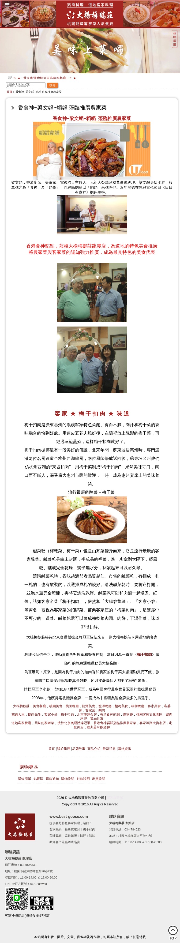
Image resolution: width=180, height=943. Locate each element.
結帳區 (38, 779)
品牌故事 (78, 749)
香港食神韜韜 (110, 714)
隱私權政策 (115, 798)
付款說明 (83, 779)
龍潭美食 (88, 706)
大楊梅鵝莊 (21, 706)
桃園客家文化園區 (149, 714)
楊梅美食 (121, 706)
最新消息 (109, 749)
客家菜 (90, 710)
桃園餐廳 (72, 706)
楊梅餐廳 (137, 706)
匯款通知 (52, 779)
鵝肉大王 (18, 714)
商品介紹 (94, 749)
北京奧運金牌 (87, 714)
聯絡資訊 (124, 749)
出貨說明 (98, 779)
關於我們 (63, 749)
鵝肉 (101, 710)
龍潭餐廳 (105, 706)
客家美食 (154, 706)
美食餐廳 (39, 706)
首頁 (9, 92)
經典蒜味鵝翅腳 (98, 727)
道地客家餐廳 (21, 723)
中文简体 (147, 5)
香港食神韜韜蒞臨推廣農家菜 (115, 723)
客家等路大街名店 (152, 723)
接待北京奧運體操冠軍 (73, 723)
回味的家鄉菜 (44, 723)
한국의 (133, 5)
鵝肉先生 (34, 714)
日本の (160, 5)
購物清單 (24, 779)
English (172, 5)
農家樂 (128, 714)
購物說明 (67, 779)
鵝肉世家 (96, 719)
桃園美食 (55, 706)
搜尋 (52, 85)
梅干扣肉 (67, 714)
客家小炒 (50, 714)
